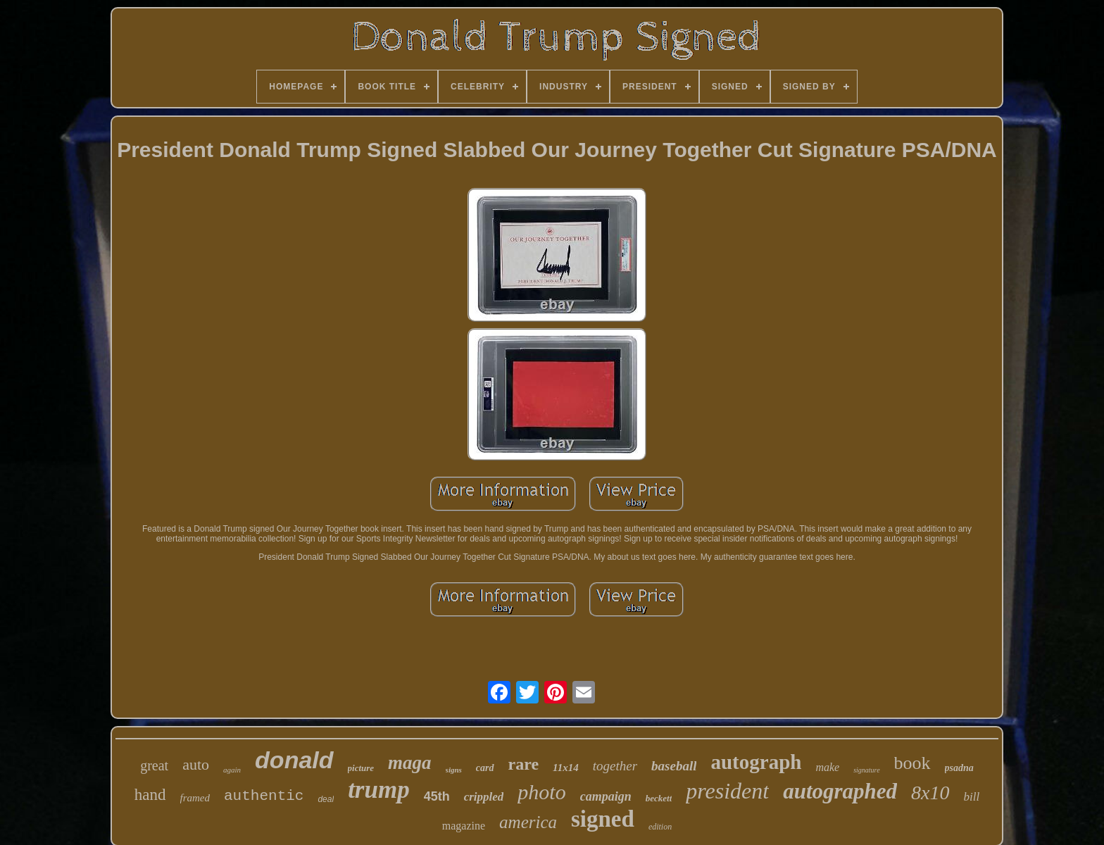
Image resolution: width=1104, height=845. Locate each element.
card (485, 768)
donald (294, 759)
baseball (673, 765)
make (827, 767)
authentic (263, 796)
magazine (463, 826)
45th (437, 796)
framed (195, 797)
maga (410, 762)
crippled (484, 796)
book (912, 763)
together (615, 765)
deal (326, 799)
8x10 (930, 792)
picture (361, 768)
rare (523, 764)
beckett (659, 798)
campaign (606, 796)
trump (379, 789)
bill (972, 796)
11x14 (566, 767)
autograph (755, 762)
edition (660, 827)
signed (602, 819)
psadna (959, 768)
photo (541, 791)
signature (866, 770)
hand (150, 794)
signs (454, 769)
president (727, 790)
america (528, 822)
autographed (840, 791)
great (154, 765)
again (232, 769)
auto (195, 764)
